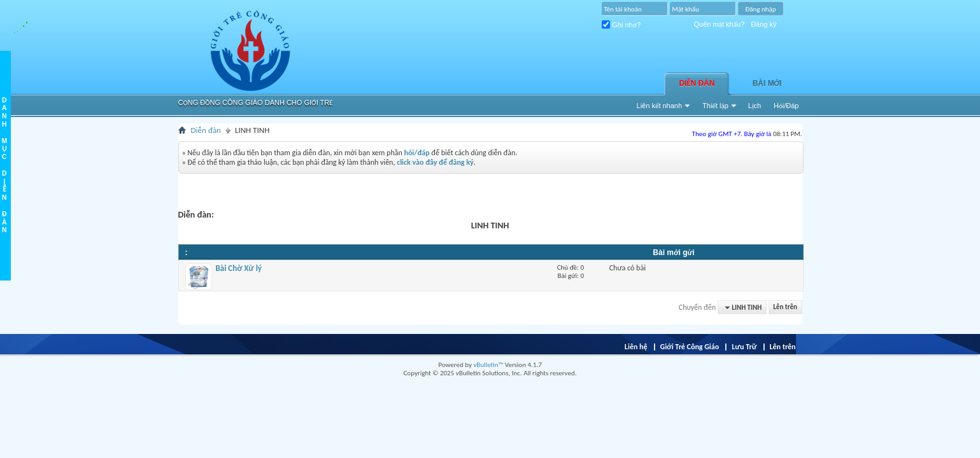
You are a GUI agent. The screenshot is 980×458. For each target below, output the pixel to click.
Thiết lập (715, 105)
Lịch (754, 105)
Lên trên (785, 307)
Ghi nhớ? (621, 25)
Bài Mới (767, 83)
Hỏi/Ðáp (786, 105)
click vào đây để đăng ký (435, 162)
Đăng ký (763, 24)
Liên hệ (636, 346)
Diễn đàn (697, 83)
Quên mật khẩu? (719, 24)
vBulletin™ (488, 365)
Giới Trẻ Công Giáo (690, 346)
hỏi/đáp (416, 152)
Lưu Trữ (744, 346)
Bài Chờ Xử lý (239, 268)
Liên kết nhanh (660, 105)
